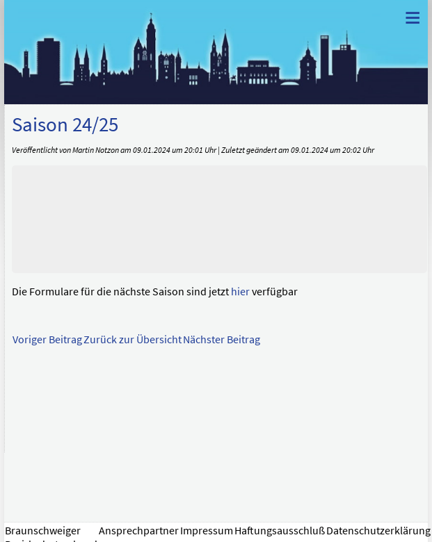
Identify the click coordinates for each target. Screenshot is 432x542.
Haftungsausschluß (279, 530)
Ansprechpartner (139, 530)
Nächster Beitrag (221, 339)
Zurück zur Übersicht (132, 339)
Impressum (206, 530)
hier (240, 291)
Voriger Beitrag (47, 339)
